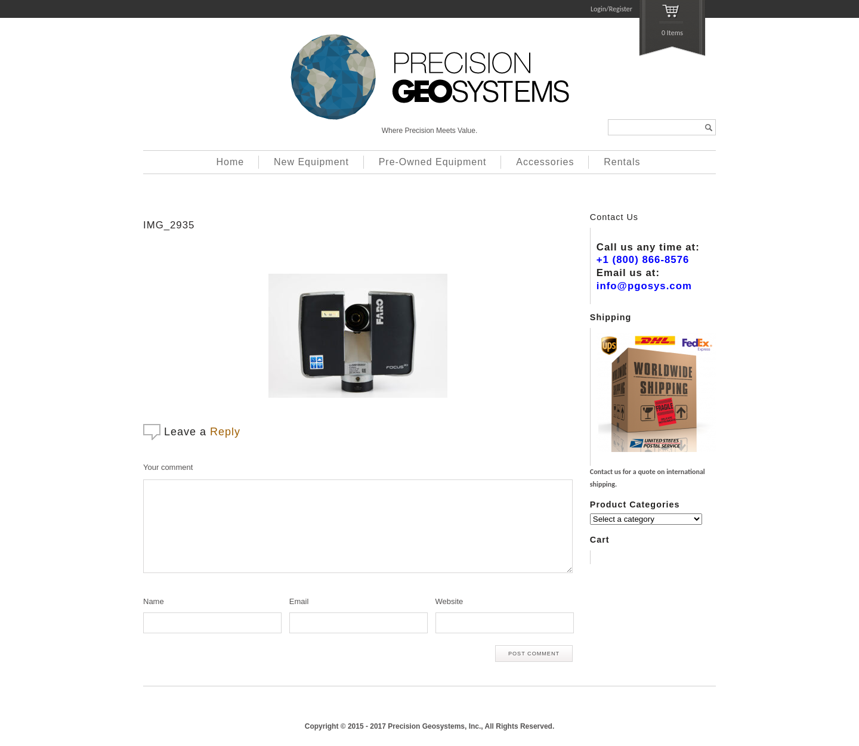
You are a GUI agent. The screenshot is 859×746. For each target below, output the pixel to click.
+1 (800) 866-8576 (643, 259)
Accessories (545, 162)
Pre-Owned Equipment (433, 162)
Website (449, 601)
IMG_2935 (168, 225)
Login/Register (611, 9)
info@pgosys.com (644, 286)
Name (153, 601)
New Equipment (311, 162)
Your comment (168, 467)
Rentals (622, 162)
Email (299, 601)
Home (231, 162)
